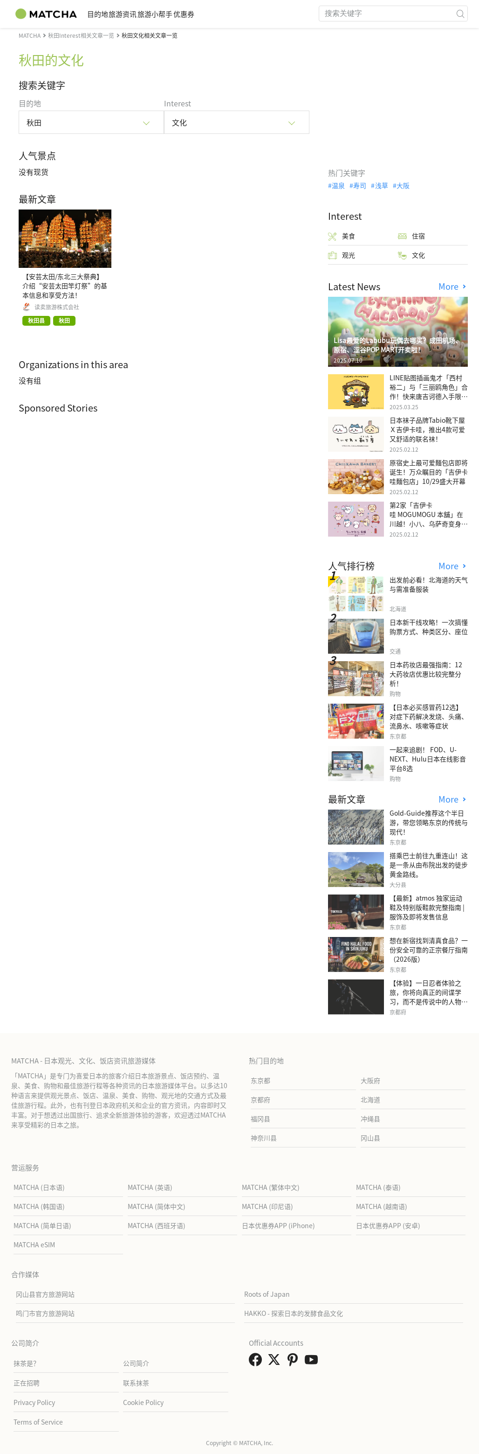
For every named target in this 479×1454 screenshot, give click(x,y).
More (449, 286)
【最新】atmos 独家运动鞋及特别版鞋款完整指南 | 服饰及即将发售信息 (427, 907)
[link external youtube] (313, 1362)
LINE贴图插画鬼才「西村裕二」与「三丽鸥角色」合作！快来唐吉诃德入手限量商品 (429, 391)
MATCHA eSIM (34, 1244)
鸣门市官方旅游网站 (45, 1313)
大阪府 (370, 1080)
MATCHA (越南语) (381, 1206)
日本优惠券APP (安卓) (388, 1225)
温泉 (338, 185)
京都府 (260, 1099)
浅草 (381, 185)
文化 (411, 255)
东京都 (260, 1080)
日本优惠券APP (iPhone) (278, 1225)
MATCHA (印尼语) (267, 1206)
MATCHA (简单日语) (42, 1225)
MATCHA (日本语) (39, 1187)
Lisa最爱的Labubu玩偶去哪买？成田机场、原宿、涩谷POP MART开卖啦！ (398, 345)
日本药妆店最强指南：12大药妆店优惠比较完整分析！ (426, 674)
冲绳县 (370, 1118)
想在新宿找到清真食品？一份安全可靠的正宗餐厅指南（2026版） (429, 950)
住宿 (411, 236)
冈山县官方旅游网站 (45, 1294)
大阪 (403, 185)
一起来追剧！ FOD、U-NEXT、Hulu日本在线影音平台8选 (428, 759)
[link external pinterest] (294, 1362)
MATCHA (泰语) (378, 1187)
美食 (341, 236)
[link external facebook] (257, 1362)
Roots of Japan (267, 1294)
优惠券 (233, 14)
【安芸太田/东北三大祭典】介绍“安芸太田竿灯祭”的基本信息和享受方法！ (64, 286)
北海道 (370, 1099)
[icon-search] (460, 14)
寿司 (359, 185)
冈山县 (370, 1137)
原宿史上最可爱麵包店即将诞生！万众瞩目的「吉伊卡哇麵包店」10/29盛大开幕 (429, 472)
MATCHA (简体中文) (156, 1206)
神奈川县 (264, 1137)
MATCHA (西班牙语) (156, 1225)
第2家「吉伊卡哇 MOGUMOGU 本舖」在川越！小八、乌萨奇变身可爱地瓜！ (429, 519)
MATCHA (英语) (150, 1187)
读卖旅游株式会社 (56, 307)
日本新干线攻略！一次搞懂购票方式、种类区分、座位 (429, 626)
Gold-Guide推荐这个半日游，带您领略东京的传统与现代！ (429, 822)
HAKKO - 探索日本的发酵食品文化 (293, 1313)
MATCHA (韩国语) (39, 1206)
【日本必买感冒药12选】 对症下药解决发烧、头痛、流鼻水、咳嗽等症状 (429, 716)
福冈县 (260, 1118)
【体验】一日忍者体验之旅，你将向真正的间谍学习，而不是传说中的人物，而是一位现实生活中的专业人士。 (429, 1001)
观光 (341, 255)
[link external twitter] (275, 1362)
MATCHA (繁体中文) (271, 1187)
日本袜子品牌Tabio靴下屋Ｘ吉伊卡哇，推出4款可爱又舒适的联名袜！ (427, 429)
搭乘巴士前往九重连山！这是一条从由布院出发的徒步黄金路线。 (429, 865)
